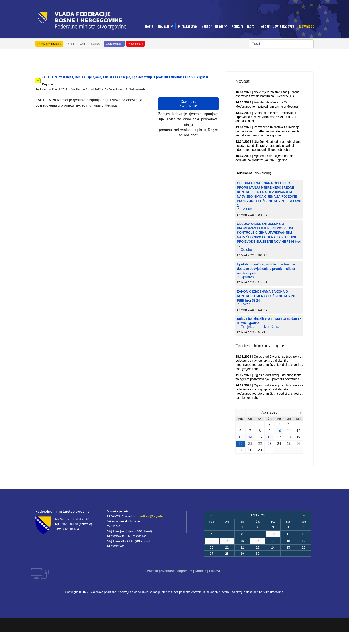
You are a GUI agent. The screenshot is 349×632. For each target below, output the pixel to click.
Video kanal (135, 43)
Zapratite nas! (114, 43)
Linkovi (214, 571)
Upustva (247, 277)
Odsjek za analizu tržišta (260, 327)
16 (270, 437)
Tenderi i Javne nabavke (276, 26)
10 (279, 431)
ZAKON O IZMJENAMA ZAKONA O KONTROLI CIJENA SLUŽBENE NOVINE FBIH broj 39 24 (266, 296)
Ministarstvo (187, 26)
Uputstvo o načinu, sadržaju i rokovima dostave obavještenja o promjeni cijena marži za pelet (266, 268)
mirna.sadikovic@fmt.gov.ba (148, 516)
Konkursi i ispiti (243, 26)
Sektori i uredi (212, 26)
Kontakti (95, 43)
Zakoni (246, 304)
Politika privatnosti (161, 571)
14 (250, 437)
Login (83, 43)
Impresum (184, 571)
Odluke (246, 209)
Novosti (163, 26)
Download (307, 26)
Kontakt (200, 571)
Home (149, 26)
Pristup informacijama (49, 43)
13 (241, 437)
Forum (70, 43)
